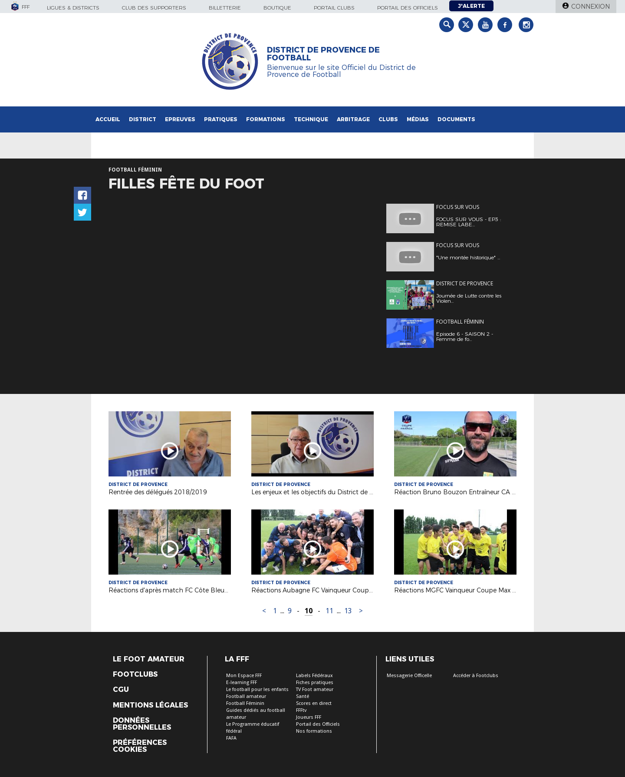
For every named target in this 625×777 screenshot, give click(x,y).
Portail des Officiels (318, 724)
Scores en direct (314, 703)
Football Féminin (245, 703)
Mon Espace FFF (244, 675)
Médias (418, 119)
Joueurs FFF (308, 717)
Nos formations (314, 731)
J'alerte (471, 6)
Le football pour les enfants (257, 689)
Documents (456, 119)
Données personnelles (142, 724)
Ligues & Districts (73, 7)
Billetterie (225, 7)
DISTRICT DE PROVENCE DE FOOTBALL (323, 54)
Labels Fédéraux (314, 675)
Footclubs (135, 674)
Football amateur (246, 696)
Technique (311, 119)
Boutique (277, 7)
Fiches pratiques (314, 682)
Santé (302, 696)
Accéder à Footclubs (475, 675)
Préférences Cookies (140, 746)
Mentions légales (150, 705)
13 (348, 611)
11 (329, 611)
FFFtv (301, 710)
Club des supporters (154, 7)
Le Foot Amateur (148, 659)
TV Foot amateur (314, 689)
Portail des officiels (407, 7)
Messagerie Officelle (409, 675)
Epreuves (180, 119)
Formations (265, 119)
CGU (121, 689)
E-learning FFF (241, 682)
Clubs (388, 119)
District (142, 119)
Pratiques (220, 119)
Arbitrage (353, 119)
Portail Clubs (334, 7)
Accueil (107, 119)
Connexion (590, 6)
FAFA (231, 738)
